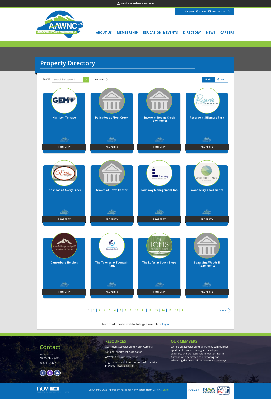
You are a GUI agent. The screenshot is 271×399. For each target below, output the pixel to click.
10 (136, 310)
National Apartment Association (123, 351)
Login (165, 324)
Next (225, 310)
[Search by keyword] (67, 79)
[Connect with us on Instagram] (50, 373)
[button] (86, 79)
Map (221, 79)
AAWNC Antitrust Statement (121, 357)
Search (46, 78)
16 (176, 310)
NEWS (210, 32)
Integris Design (125, 365)
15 (169, 310)
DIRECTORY (192, 32)
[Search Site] (229, 11)
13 (156, 310)
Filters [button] (101, 79)
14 (163, 310)
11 (143, 310)
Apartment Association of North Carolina (129, 346)
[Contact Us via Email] (57, 373)
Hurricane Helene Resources (137, 3)
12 (149, 310)
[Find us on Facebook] (43, 373)
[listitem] (64, 122)
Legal (166, 389)
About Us (104, 32)
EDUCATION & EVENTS (160, 32)
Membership (127, 32)
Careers (227, 32)
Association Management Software (53, 390)
